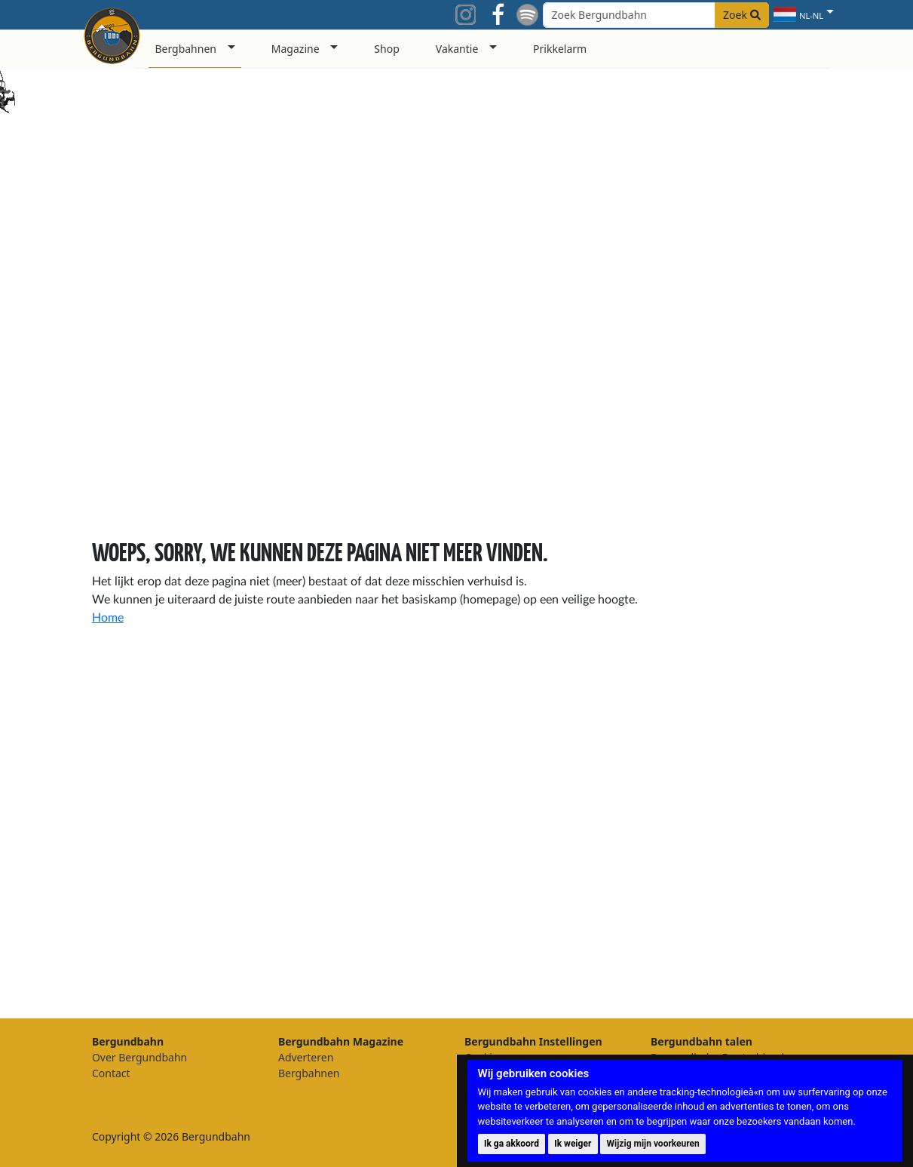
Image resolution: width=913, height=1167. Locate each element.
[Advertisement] (766, 747)
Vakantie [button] (457, 48)
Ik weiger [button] (572, 1143)
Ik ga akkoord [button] (511, 1143)
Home (108, 618)
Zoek (742, 15)
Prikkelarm (560, 48)
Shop (386, 48)
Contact (111, 1073)
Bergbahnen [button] (185, 48)
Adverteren (305, 1057)
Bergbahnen (309, 1073)
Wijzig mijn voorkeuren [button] (653, 1143)
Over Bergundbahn (139, 1057)
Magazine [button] (295, 48)
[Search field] (656, 15)
